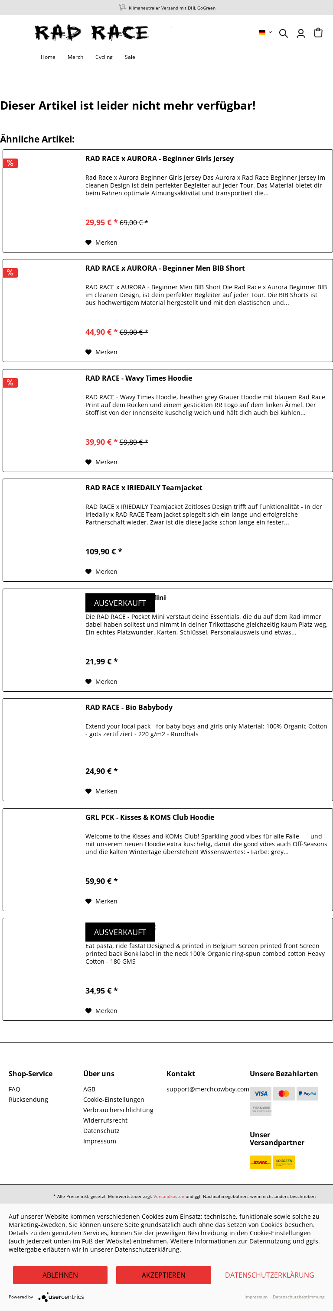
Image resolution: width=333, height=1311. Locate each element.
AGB (89, 1089)
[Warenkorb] (318, 33)
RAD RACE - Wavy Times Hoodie (138, 378)
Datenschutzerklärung (269, 1275)
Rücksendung (28, 1099)
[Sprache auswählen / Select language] (266, 32)
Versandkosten (168, 1196)
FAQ (14, 1089)
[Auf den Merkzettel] (101, 242)
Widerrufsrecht (105, 1120)
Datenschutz (101, 1130)
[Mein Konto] (301, 33)
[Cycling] (104, 57)
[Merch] (75, 57)
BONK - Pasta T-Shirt (120, 927)
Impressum (99, 1141)
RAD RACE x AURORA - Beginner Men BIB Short (165, 268)
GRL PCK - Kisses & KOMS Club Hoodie (149, 817)
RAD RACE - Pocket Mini (125, 597)
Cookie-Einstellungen (113, 1099)
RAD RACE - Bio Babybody (129, 707)
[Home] (48, 57)
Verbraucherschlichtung (118, 1110)
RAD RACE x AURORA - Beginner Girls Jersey (159, 158)
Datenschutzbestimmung (298, 1297)
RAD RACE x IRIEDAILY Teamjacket (143, 487)
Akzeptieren (164, 1275)
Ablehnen (60, 1275)
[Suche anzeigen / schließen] (283, 33)
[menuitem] (266, 32)
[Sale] (130, 57)
